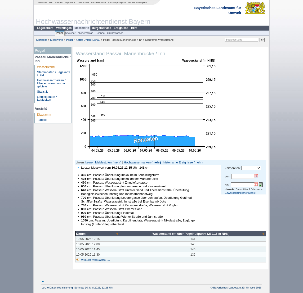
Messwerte (82, 28)
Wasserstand (46, 67)
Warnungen (64, 28)
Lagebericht (45, 28)
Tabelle (42, 120)
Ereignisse (121, 28)
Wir (51, 2)
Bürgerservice (101, 28)
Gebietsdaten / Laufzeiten (47, 98)
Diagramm (44, 114)
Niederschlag (85, 33)
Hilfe (134, 28)
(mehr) (116, 162)
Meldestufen (103, 162)
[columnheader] (97, 233)
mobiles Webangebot (137, 2)
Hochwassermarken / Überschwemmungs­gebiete (51, 83)
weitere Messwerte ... (95, 259)
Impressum (70, 2)
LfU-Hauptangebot (117, 2)
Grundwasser (115, 33)
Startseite (42, 2)
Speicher (70, 33)
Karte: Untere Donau (88, 39)
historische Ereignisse (178, 162)
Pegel (59, 33)
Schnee (100, 33)
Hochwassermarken (137, 162)
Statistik (42, 91)
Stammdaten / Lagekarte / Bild (53, 73)
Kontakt (59, 2)
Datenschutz (83, 2)
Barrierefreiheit (98, 2)
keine (89, 162)
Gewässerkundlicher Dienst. (240, 192)
